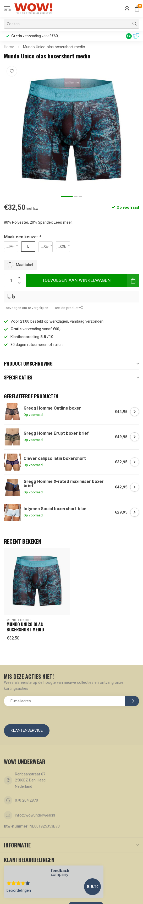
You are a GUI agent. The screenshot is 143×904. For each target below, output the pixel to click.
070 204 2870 (26, 800)
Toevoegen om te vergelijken (26, 308)
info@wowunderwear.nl (35, 815)
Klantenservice (27, 730)
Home (9, 47)
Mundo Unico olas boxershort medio (54, 47)
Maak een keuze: (22, 236)
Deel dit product (68, 308)
